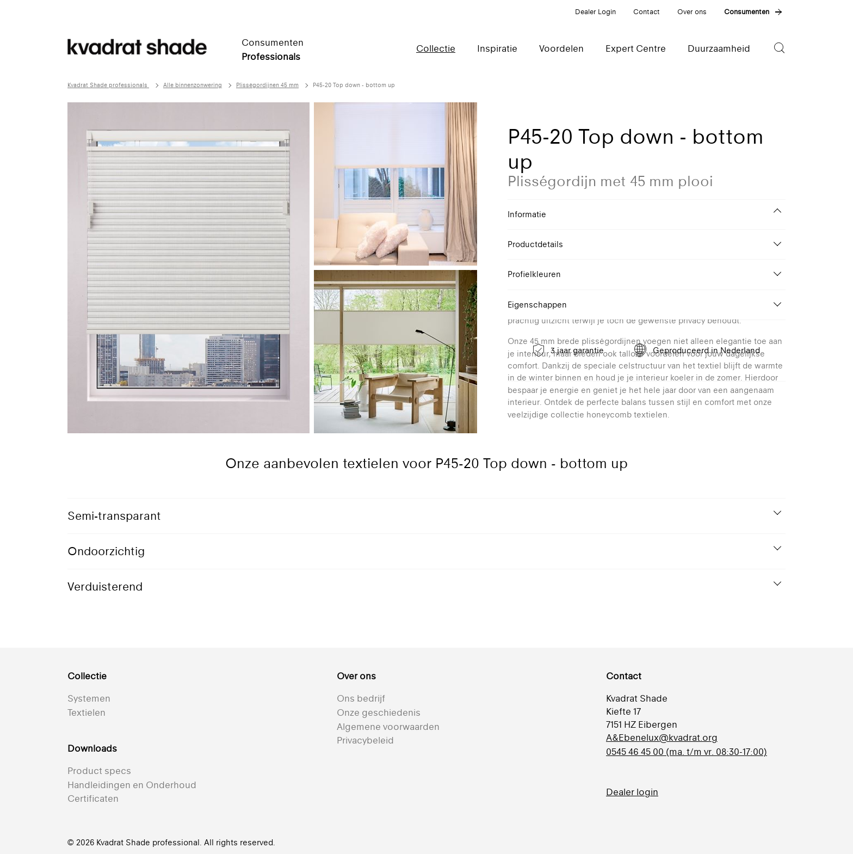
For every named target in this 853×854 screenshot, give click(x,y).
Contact (646, 12)
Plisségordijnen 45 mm (267, 85)
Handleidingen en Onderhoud (131, 784)
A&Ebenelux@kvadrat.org (662, 737)
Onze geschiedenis (379, 712)
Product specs (99, 770)
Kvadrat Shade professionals (108, 85)
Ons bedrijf (361, 698)
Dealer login (632, 792)
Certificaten (93, 798)
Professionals (271, 56)
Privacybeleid (365, 740)
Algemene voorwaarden (388, 726)
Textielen (86, 712)
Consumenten (746, 12)
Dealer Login (595, 12)
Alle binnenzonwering (192, 85)
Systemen (88, 698)
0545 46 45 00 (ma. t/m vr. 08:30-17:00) (686, 751)
